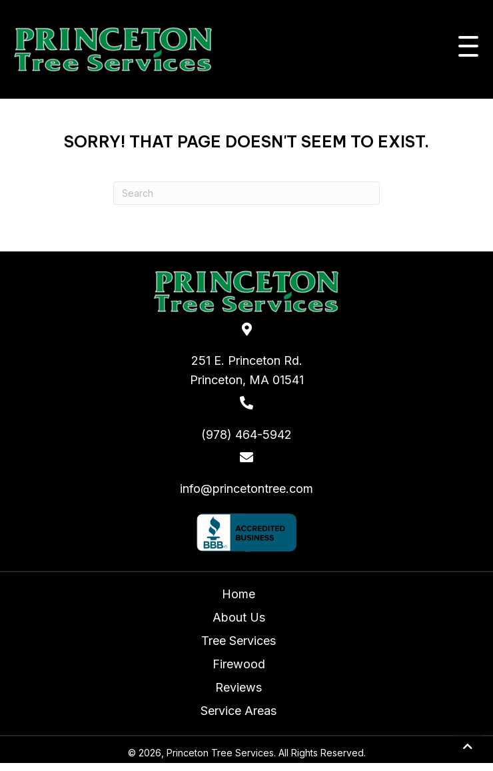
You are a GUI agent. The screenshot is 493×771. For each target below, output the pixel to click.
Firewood (239, 664)
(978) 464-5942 (246, 435)
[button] (465, 49)
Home (238, 594)
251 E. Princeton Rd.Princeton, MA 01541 (247, 370)
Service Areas (238, 711)
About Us (239, 617)
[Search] (246, 193)
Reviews (238, 687)
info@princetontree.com (246, 489)
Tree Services (238, 641)
